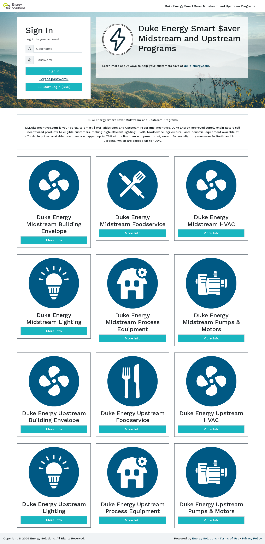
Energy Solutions (204, 538)
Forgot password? (54, 79)
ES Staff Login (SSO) (53, 87)
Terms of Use (229, 538)
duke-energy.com (196, 65)
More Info (54, 240)
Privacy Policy (252, 538)
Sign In (53, 71)
